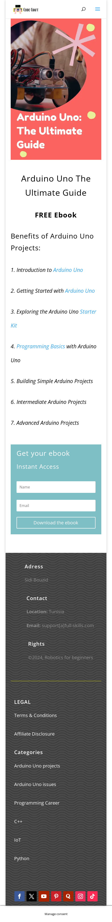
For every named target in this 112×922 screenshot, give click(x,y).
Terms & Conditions (35, 715)
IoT (17, 840)
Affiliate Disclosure (34, 734)
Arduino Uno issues (35, 784)
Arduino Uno (68, 270)
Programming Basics (40, 346)
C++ (18, 821)
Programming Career (36, 803)
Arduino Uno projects (37, 766)
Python (21, 858)
